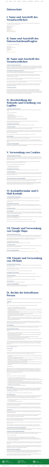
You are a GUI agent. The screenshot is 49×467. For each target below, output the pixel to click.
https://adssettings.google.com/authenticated (33, 251)
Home (7, 1)
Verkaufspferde (30, 1)
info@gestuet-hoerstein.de (12, 30)
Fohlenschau (36, 1)
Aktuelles (10, 1)
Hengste (19, 1)
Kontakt (42, 1)
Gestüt (15, 1)
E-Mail (37, 461)
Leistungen (24, 1)
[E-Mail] (34, 461)
